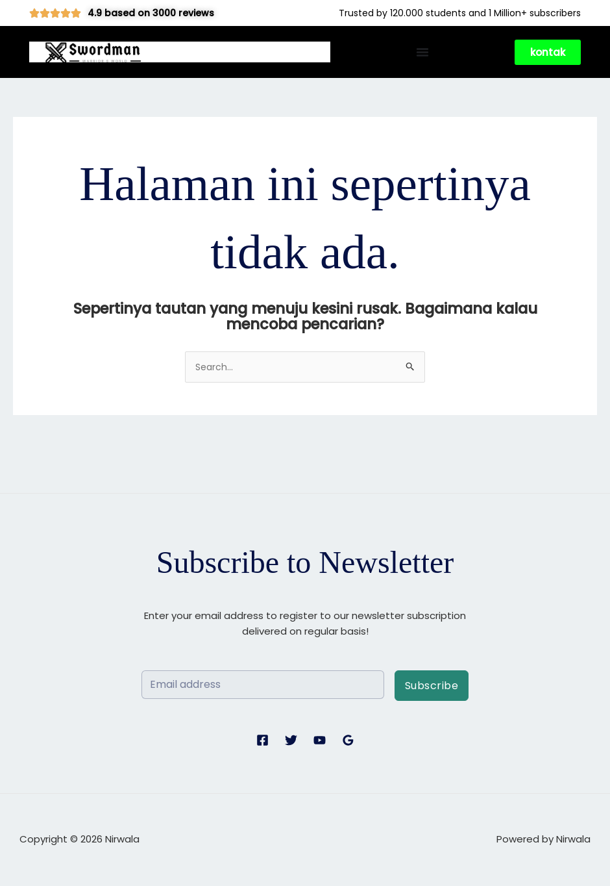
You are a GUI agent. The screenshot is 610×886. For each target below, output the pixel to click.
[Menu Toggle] (422, 51)
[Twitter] (291, 741)
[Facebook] (262, 741)
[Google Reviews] (348, 741)
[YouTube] (319, 741)
